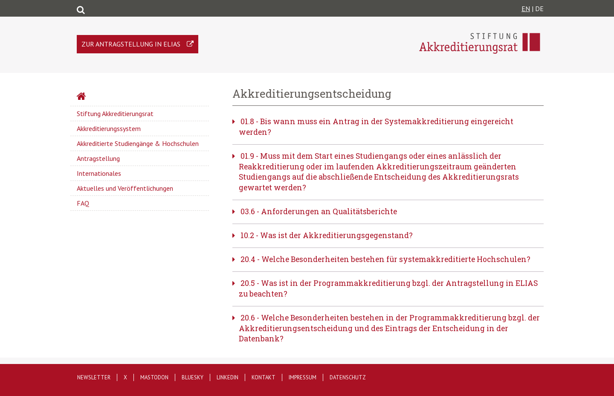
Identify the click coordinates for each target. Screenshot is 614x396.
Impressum (302, 377)
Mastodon (154, 377)
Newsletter (93, 377)
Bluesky (192, 377)
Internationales (99, 173)
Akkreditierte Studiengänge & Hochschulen (138, 143)
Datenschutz (348, 377)
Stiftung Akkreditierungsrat (115, 113)
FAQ (83, 203)
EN (525, 8)
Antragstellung (98, 158)
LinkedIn (227, 377)
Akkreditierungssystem (109, 128)
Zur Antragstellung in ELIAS (130, 44)
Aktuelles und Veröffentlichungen (125, 188)
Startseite (104, 97)
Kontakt (263, 377)
